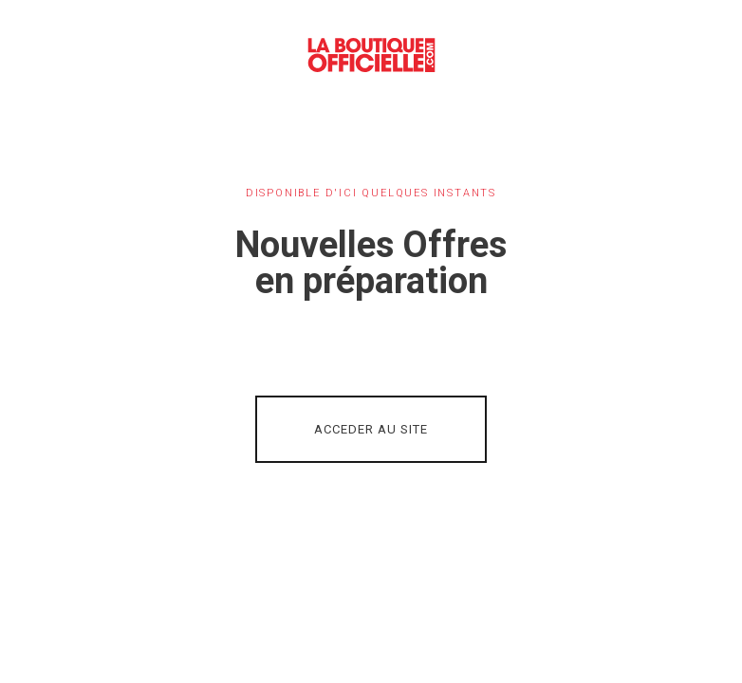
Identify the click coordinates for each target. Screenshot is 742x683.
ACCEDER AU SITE (371, 429)
